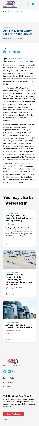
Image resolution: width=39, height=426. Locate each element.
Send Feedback (13, 414)
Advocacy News (18, 11)
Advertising (8, 382)
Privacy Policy (9, 378)
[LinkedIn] (9, 371)
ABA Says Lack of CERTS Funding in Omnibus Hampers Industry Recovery (18, 218)
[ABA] (10, 4)
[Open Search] (28, 5)
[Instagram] (13, 371)
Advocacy (6, 11)
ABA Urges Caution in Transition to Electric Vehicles (19, 326)
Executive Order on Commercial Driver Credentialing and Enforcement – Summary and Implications (18, 279)
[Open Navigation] (33, 4)
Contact (6, 386)
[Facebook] (4, 371)
